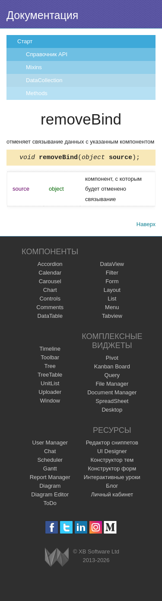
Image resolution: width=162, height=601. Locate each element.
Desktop (112, 411)
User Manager (50, 444)
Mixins (34, 67)
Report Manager (50, 478)
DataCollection (44, 80)
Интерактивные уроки (112, 478)
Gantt (50, 470)
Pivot (112, 359)
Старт (24, 41)
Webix (57, 558)
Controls (49, 300)
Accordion (50, 265)
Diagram (49, 487)
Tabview (112, 317)
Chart (50, 291)
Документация (42, 15)
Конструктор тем (111, 461)
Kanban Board (112, 367)
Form (111, 282)
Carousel (50, 282)
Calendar (49, 274)
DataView (112, 265)
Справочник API (46, 54)
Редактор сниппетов (112, 444)
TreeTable (50, 376)
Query (112, 376)
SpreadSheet (111, 402)
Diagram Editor (50, 495)
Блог (112, 487)
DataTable (50, 317)
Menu (112, 308)
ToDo (50, 504)
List (112, 300)
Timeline (49, 350)
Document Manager (112, 393)
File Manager (111, 385)
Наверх (146, 225)
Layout (112, 291)
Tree (50, 367)
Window (50, 402)
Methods (37, 93)
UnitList (50, 384)
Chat (50, 452)
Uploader (49, 393)
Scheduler (50, 461)
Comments (50, 308)
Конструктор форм (112, 470)
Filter (112, 274)
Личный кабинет (112, 495)
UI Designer (112, 452)
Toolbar (50, 358)
